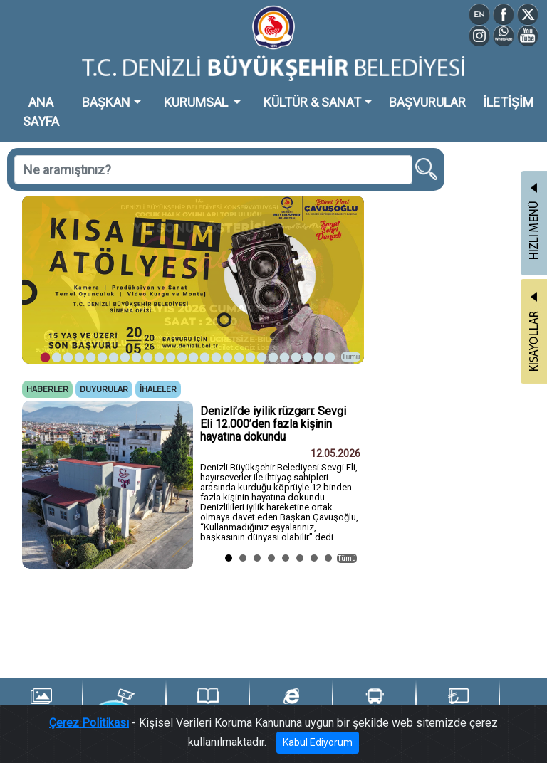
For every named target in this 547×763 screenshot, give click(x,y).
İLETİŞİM (508, 102)
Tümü (351, 357)
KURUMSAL (197, 102)
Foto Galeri (41, 703)
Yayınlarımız (208, 703)
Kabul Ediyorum (318, 742)
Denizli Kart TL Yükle (458, 704)
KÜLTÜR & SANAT (312, 102)
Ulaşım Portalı (374, 703)
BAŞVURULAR (427, 102)
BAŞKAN (106, 102)
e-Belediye (291, 703)
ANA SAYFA (41, 112)
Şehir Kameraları (124, 703)
